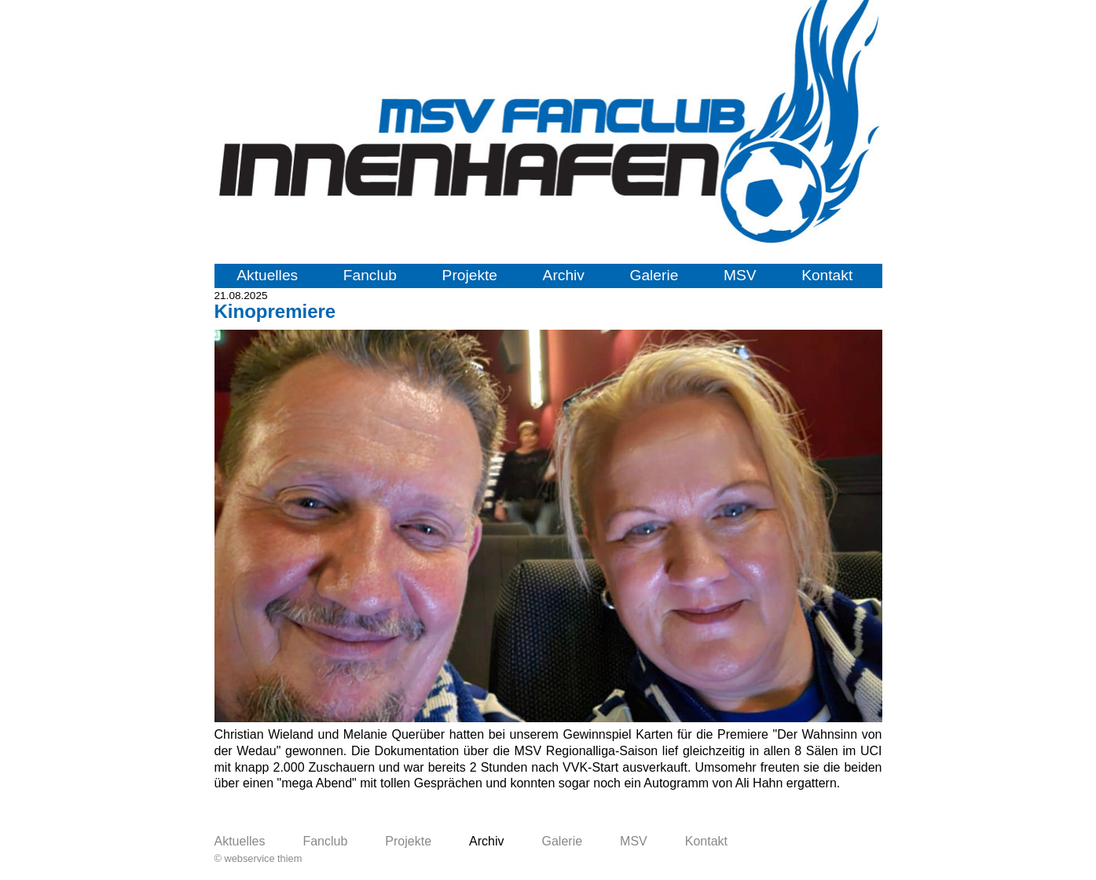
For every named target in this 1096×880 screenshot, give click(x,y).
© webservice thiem (258, 858)
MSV (740, 275)
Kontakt (826, 275)
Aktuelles (267, 275)
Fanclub (370, 275)
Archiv (564, 275)
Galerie (654, 275)
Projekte (469, 275)
